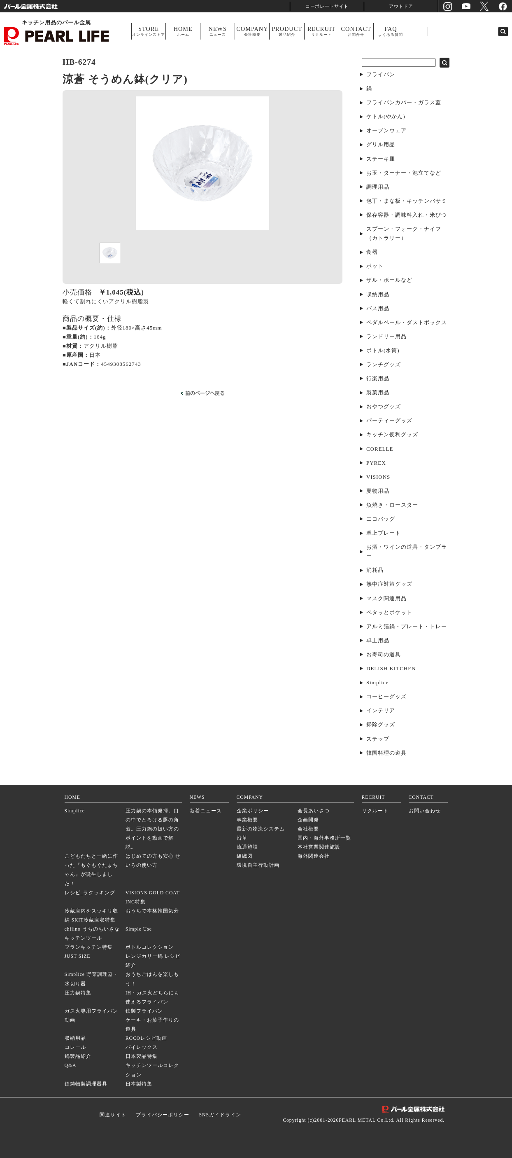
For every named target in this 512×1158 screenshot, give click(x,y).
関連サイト (113, 1115)
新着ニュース (206, 811)
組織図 (245, 856)
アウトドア (401, 6)
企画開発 (308, 820)
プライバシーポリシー (162, 1115)
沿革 (242, 838)
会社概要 (308, 829)
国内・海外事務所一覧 (324, 838)
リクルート (375, 811)
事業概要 (247, 820)
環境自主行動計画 (258, 865)
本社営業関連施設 (319, 847)
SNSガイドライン (220, 1115)
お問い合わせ (425, 811)
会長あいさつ (314, 811)
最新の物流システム (261, 829)
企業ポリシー (253, 811)
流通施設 (247, 847)
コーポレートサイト (327, 6)
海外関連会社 (314, 856)
